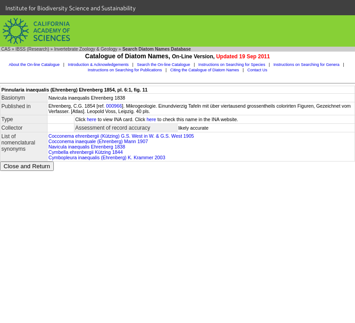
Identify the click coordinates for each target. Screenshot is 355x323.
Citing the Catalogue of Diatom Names (204, 70)
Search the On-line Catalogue (163, 64)
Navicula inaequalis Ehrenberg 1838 (86, 146)
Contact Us (257, 70)
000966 (114, 106)
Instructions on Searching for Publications (125, 70)
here (91, 119)
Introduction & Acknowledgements (98, 64)
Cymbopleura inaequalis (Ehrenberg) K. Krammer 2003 (106, 157)
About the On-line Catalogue (34, 64)
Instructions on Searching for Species (232, 64)
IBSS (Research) (32, 49)
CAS (6, 49)
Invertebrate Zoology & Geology (85, 49)
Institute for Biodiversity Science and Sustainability (70, 8)
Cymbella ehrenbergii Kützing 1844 (85, 152)
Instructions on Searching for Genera (306, 64)
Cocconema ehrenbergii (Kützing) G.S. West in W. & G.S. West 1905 (121, 136)
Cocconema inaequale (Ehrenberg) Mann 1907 (98, 141)
